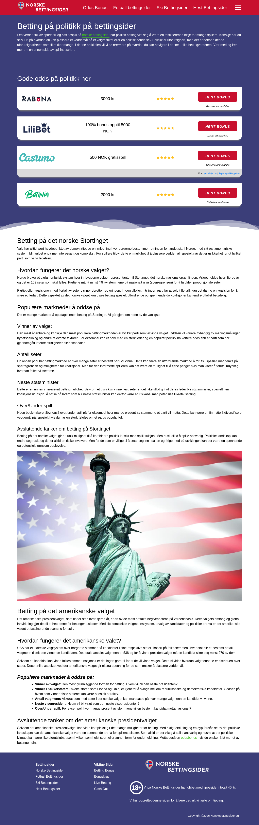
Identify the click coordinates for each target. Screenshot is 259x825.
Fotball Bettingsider (49, 776)
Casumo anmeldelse (218, 164)
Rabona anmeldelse (217, 106)
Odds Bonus (95, 7)
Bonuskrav (101, 776)
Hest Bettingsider (210, 7)
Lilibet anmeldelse (217, 135)
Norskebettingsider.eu (225, 815)
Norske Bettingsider (49, 770)
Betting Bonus (104, 770)
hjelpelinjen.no (210, 173)
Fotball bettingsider (132, 7)
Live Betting (102, 782)
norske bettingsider (95, 35)
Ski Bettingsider (172, 7)
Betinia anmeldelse (218, 202)
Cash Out (101, 789)
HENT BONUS (217, 97)
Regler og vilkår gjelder (229, 173)
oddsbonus (189, 737)
